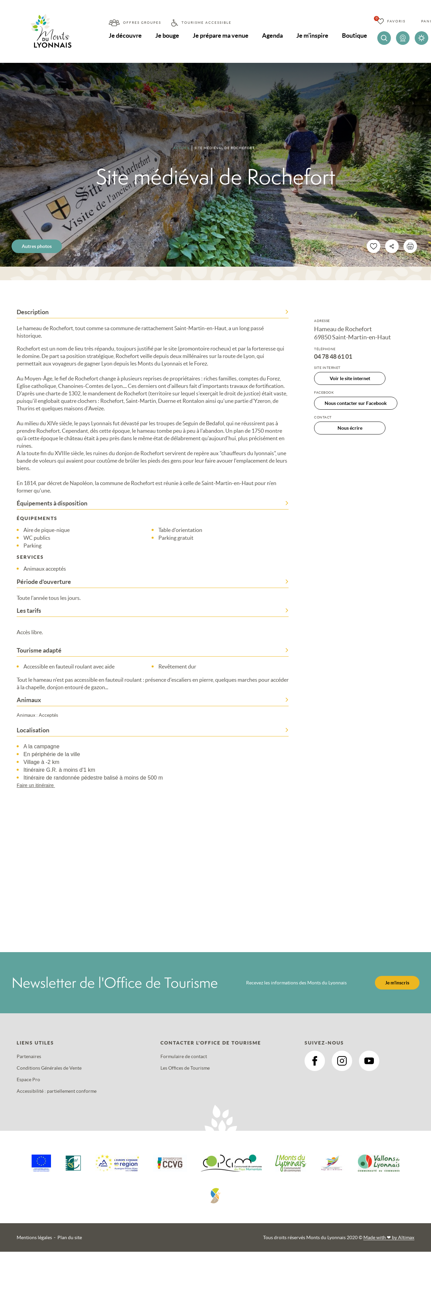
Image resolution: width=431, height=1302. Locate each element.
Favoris (396, 21)
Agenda (272, 35)
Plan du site (69, 1237)
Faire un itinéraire (39, 785)
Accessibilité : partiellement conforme (57, 1091)
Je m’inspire (312, 35)
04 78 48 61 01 (333, 356)
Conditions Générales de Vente (49, 1068)
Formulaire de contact (183, 1056)
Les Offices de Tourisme (185, 1068)
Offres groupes (142, 22)
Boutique (354, 35)
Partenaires (29, 1056)
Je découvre (125, 35)
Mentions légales (34, 1237)
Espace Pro (28, 1079)
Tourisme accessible (206, 22)
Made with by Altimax (388, 1237)
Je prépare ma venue (220, 35)
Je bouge (167, 35)
